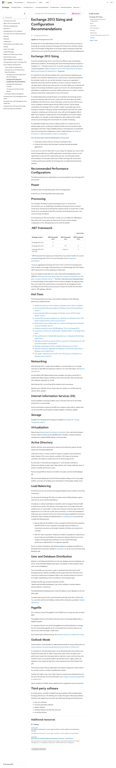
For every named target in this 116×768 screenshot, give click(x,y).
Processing (93, 26)
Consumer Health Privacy (52, 762)
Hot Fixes (92, 30)
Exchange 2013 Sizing (96, 17)
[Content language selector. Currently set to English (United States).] (10, 758)
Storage (92, 37)
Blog (24, 762)
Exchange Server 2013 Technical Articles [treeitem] (15, 106)
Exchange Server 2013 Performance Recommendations (50, 13)
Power (91, 23)
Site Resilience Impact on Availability (55, 134)
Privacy (40, 762)
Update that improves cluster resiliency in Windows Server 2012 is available (58, 305)
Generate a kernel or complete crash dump (70, 634)
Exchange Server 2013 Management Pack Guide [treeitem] (15, 98)
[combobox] (14, 17)
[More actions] (83, 13)
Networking (93, 33)
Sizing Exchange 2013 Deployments (45, 71)
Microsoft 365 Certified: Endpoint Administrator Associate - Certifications (52, 738)
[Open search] (107, 2)
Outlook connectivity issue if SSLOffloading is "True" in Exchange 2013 (57, 328)
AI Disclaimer (5, 762)
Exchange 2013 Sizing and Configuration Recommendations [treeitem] (16, 81)
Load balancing (67, 516)
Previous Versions (16, 762)
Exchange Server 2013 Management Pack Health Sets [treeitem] (15, 102)
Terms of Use (66, 762)
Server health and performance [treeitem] (13, 67)
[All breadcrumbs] (32, 13)
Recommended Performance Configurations (98, 20)
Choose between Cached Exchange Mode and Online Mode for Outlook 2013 (55, 647)
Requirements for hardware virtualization (53, 432)
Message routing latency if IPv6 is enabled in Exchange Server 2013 (56, 346)
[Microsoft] (3, 2)
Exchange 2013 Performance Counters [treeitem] (14, 85)
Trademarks (75, 762)
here (38, 66)
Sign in (112, 2)
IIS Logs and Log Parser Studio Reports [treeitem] (15, 90)
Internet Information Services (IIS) (99, 35)
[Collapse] (24, 13)
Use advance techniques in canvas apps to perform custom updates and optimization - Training (55, 730)
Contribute (32, 762)
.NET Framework (94, 28)
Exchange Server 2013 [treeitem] (10, 21)
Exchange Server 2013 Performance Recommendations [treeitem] (16, 76)
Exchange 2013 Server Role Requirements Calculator (65, 68)
